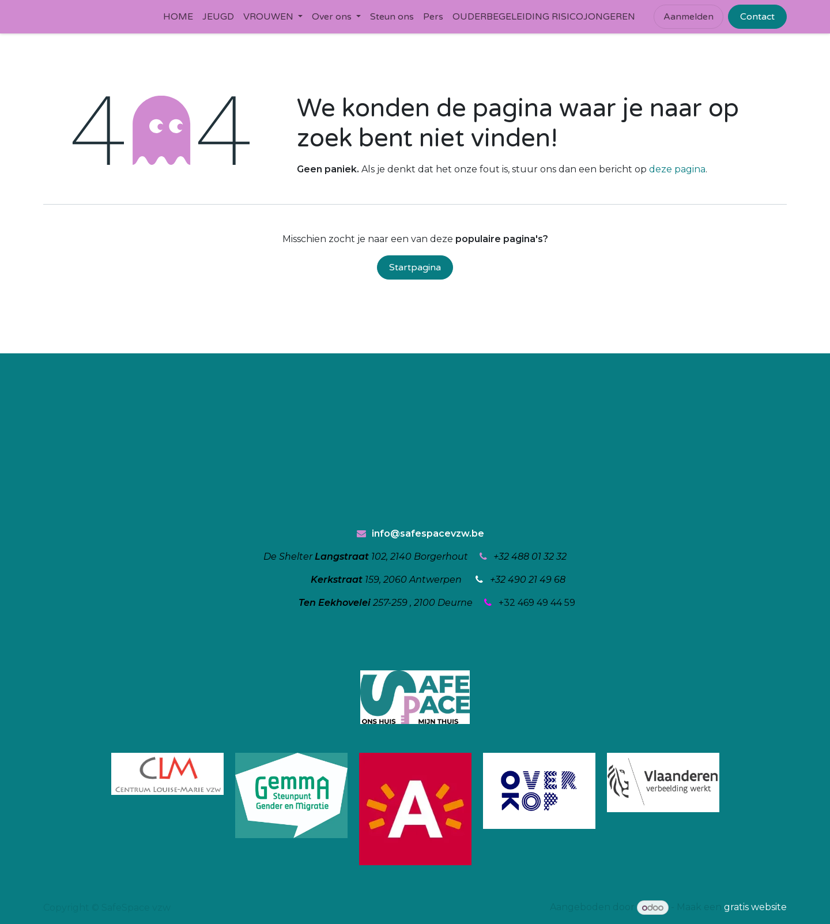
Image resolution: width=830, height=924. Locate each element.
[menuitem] (178, 16)
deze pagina (677, 169)
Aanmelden (688, 16)
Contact (757, 16)
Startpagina (415, 267)
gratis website (755, 907)
